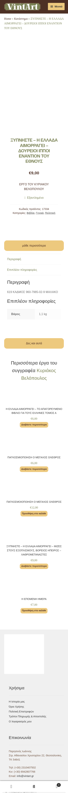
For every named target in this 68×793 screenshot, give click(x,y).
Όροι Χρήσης (16, 706)
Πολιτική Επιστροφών (21, 711)
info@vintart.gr (25, 776)
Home (7, 18)
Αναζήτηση (34, 786)
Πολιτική (50, 213)
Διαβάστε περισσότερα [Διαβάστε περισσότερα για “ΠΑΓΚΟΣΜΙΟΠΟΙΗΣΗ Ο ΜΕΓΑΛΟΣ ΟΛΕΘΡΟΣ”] (34, 469)
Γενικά (40, 213)
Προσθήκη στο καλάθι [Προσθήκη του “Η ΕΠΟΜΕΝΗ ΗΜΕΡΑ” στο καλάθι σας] (34, 610)
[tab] (34, 259)
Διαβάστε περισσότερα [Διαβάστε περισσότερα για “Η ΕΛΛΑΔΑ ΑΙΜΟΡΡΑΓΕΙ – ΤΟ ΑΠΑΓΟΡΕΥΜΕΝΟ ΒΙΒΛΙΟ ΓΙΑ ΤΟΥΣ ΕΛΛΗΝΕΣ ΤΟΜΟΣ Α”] (34, 424)
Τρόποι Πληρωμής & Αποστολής (27, 716)
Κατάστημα (21, 18)
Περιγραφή (14, 259)
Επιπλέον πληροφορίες (22, 269)
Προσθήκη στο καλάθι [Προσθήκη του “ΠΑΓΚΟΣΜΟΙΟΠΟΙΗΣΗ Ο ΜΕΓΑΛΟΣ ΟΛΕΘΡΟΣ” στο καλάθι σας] (34, 513)
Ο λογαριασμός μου (20, 721)
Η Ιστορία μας (17, 701)
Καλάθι (53, 784)
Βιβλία (30, 213)
